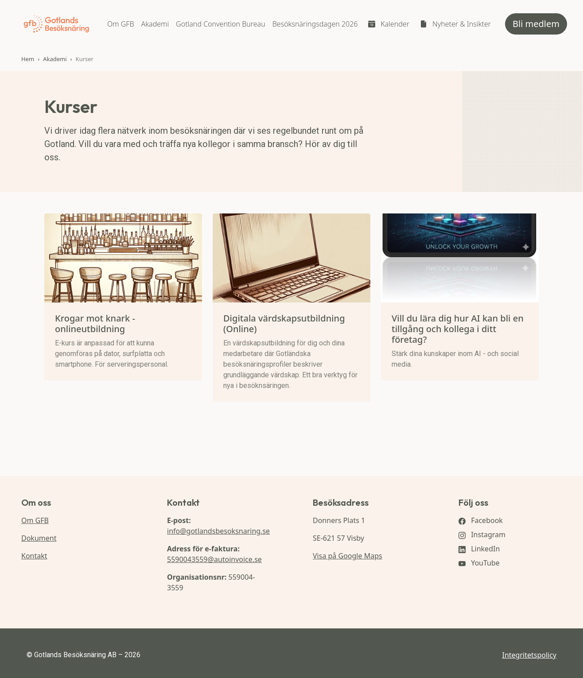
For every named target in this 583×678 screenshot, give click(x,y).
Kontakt (34, 556)
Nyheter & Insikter (461, 24)
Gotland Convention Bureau (220, 24)
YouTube (479, 563)
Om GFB (120, 24)
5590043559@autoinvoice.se (214, 559)
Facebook (481, 520)
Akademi (155, 24)
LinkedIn (479, 549)
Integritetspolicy (529, 655)
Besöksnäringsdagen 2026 (315, 24)
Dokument (38, 538)
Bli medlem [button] (536, 24)
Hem (27, 59)
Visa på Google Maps (347, 556)
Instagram (482, 534)
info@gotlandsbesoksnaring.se (218, 531)
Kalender (395, 24)
